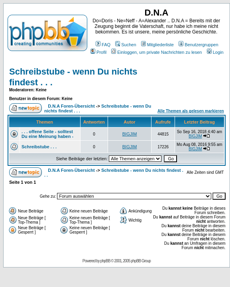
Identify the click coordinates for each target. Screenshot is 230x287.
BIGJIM (129, 134)
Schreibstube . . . (39, 146)
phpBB (105, 261)
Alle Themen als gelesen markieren (190, 111)
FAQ (103, 44)
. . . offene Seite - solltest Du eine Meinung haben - (47, 134)
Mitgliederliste (157, 44)
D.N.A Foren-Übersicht (71, 106)
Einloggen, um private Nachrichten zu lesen (156, 52)
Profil (98, 52)
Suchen (125, 44)
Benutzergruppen (198, 44)
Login (215, 52)
